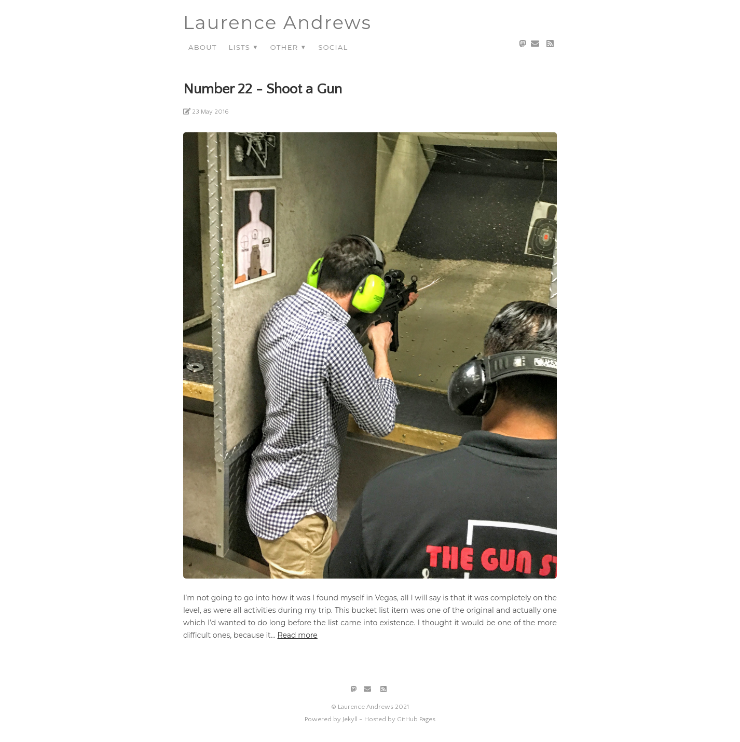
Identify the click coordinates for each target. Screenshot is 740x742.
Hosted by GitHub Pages (399, 719)
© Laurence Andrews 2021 (370, 706)
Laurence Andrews (277, 22)
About (202, 47)
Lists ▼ (243, 47)
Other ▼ (288, 47)
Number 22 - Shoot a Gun (262, 89)
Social (333, 47)
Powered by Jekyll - (333, 719)
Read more (297, 635)
